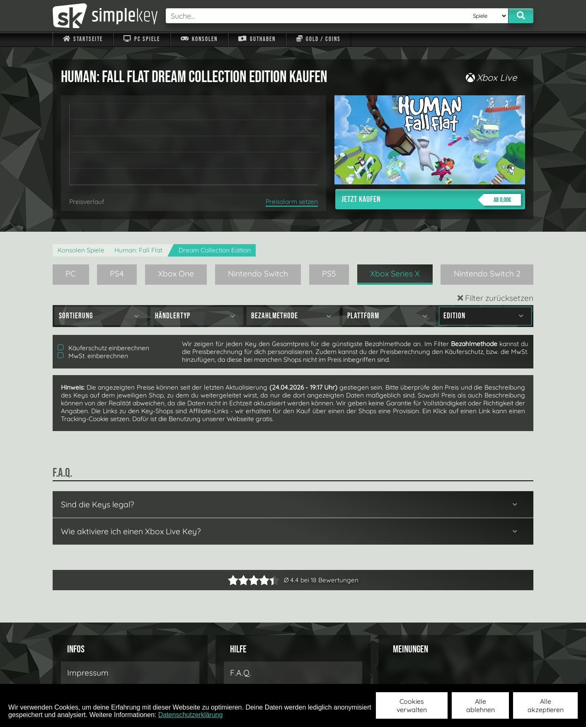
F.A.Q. (240, 673)
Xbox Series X (395, 274)
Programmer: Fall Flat (138, 250)
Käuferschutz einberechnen (103, 348)
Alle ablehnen (480, 705)
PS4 (117, 274)
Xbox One (176, 274)
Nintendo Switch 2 (487, 274)
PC (70, 274)
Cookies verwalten (412, 705)
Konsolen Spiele (81, 250)
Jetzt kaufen (431, 200)
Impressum (88, 673)
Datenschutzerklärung (190, 714)
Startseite (83, 39)
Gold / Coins (318, 39)
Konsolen (199, 39)
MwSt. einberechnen (93, 356)
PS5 (329, 274)
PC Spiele (141, 39)
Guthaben (256, 39)
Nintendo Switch (258, 274)
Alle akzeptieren (546, 705)
